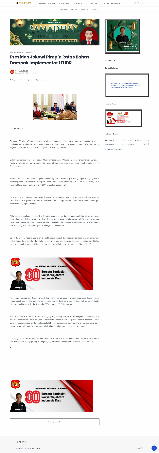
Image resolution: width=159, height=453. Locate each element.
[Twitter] (22, 442)
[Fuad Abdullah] (23, 71)
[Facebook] (16, 442)
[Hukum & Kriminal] (138, 140)
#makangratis (116, 85)
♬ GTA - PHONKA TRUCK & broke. (125, 86)
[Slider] (54, 32)
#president (126, 83)
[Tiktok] (25, 442)
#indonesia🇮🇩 (133, 85)
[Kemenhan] (85, 9)
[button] (135, 3)
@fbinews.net (116, 83)
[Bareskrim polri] (115, 140)
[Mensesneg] (73, 9)
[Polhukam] (95, 9)
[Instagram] (19, 442)
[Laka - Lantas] (115, 144)
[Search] (139, 3)
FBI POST (24, 448)
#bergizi (125, 85)
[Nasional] (63, 9)
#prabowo (134, 83)
